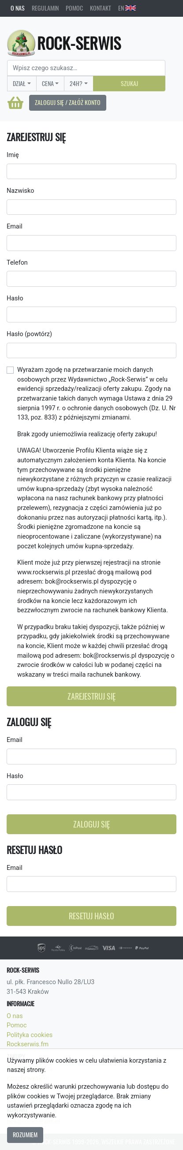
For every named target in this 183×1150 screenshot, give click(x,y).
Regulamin (45, 8)
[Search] (86, 68)
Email (14, 226)
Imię (13, 155)
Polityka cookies (29, 1035)
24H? (76, 83)
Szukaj (129, 83)
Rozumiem (25, 1134)
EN (127, 8)
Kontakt (100, 8)
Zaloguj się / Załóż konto (68, 102)
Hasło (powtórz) (29, 334)
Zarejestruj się (91, 696)
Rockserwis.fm (28, 1044)
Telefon (17, 262)
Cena (48, 83)
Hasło (15, 298)
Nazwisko (20, 191)
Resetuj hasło (91, 915)
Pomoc (74, 8)
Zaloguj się (91, 824)
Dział (19, 83)
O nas (18, 8)
